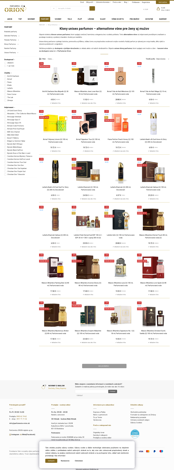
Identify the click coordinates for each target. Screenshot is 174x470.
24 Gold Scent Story (14, 110)
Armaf (9, 79)
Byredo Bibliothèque (14, 147)
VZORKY (58, 19)
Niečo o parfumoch (100, 414)
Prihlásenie (136, 2)
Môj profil (89, 2)
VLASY (103, 19)
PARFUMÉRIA (163, 2)
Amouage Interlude (14, 117)
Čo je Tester (97, 417)
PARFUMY (45, 19)
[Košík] (165, 9)
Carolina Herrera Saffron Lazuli (18, 159)
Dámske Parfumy (10, 36)
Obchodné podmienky (138, 411)
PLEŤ (80, 19)
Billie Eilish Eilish (13, 135)
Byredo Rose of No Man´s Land (18, 153)
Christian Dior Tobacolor (16, 174)
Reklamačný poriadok (138, 417)
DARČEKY (163, 19)
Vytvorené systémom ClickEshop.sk (87, 468)
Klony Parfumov (10, 44)
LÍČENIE (91, 19)
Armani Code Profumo (15, 126)
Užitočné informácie (103, 2)
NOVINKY (31, 19)
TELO (69, 19)
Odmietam (79, 461)
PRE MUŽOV (134, 19)
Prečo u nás (117, 2)
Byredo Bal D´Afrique (14, 144)
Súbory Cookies (136, 422)
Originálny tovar (98, 432)
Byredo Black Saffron (15, 150)
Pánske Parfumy (10, 40)
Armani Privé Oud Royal (15, 129)
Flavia (9, 82)
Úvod (82, 2)
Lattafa (10, 88)
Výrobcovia (97, 419)
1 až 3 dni (10, 66)
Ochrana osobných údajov (139, 419)
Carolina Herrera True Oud (16, 162)
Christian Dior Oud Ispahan (17, 168)
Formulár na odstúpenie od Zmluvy (143, 414)
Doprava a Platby (99, 411)
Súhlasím (51, 461)
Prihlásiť (112, 392)
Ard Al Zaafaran (13, 76)
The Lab (10, 97)
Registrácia (146, 2)
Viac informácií (59, 456)
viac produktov (103, 366)
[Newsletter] (91, 391)
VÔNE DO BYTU (118, 19)
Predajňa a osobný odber (102, 437)
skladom (10, 63)
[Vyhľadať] (53, 8)
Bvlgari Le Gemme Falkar (16, 141)
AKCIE (9, 19)
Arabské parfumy (10, 32)
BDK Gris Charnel (13, 132)
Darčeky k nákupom (100, 434)
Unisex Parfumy (10, 53)
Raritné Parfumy (10, 48)
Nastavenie (65, 461)
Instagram (15, 434)
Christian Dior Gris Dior (15, 165)
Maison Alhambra (13, 91)
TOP (20, 19)
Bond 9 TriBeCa (13, 138)
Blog (125, 2)
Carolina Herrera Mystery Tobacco (19, 156)
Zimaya (10, 100)
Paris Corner (11, 94)
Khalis (9, 85)
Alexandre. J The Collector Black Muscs (21, 113)
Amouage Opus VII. (14, 123)
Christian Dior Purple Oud (16, 171)
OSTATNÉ (149, 19)
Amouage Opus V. (13, 120)
